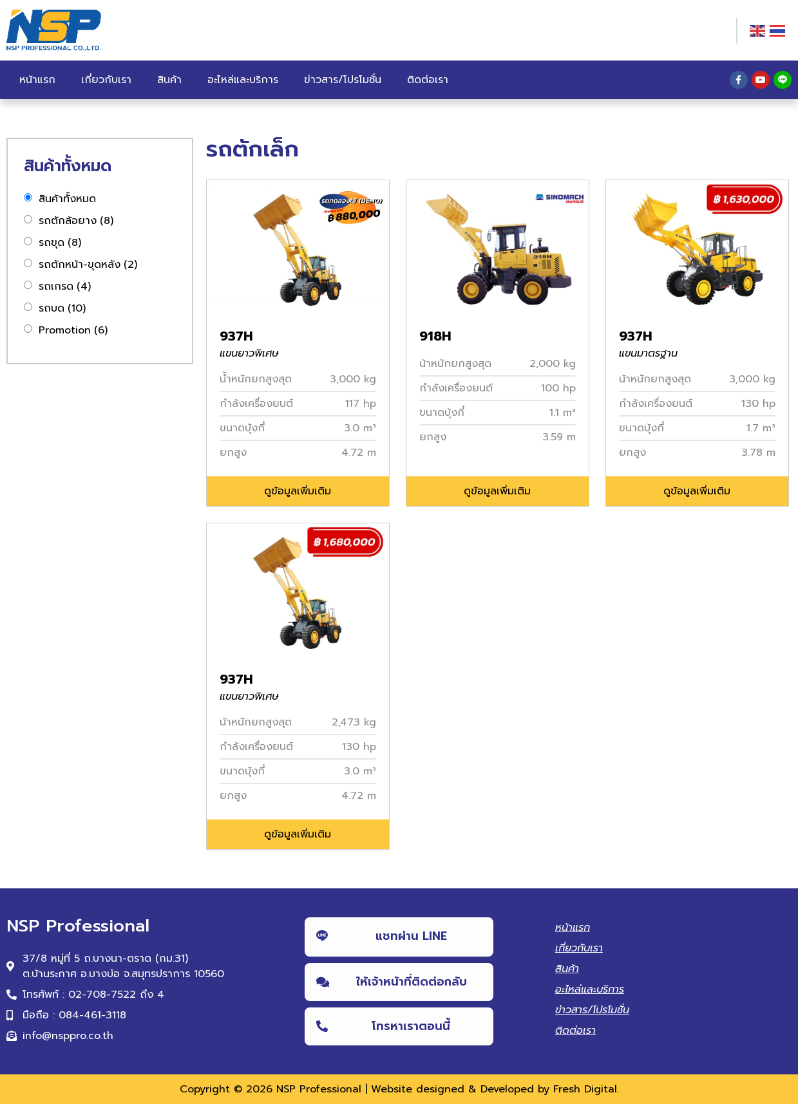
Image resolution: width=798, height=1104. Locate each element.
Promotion (73, 330)
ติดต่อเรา (427, 80)
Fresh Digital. (586, 1089)
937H (236, 336)
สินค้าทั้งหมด (67, 199)
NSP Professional (318, 1089)
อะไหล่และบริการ (242, 80)
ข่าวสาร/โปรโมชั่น (342, 80)
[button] (298, 491)
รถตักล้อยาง (76, 221)
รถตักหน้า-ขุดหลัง (88, 264)
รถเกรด (65, 286)
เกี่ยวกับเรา (106, 80)
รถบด (62, 308)
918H (435, 336)
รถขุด (60, 243)
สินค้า (169, 80)
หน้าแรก (37, 80)
